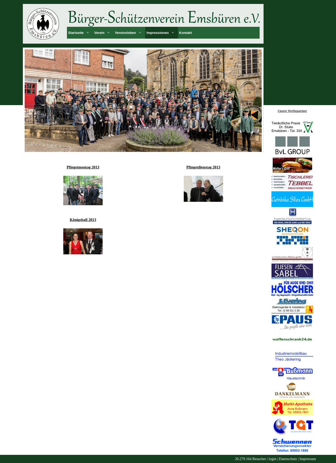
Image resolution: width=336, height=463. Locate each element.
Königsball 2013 (83, 220)
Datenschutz (288, 459)
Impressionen (157, 33)
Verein (99, 33)
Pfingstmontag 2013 (83, 167)
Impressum (308, 459)
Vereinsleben (125, 33)
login (272, 459)
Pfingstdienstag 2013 (203, 167)
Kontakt (185, 33)
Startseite (76, 33)
